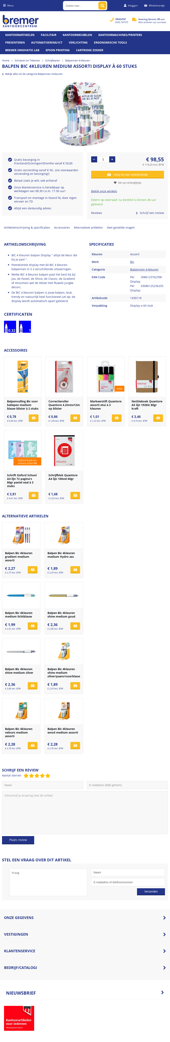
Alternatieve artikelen (88, 227)
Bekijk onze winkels (104, 191)
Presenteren (15, 42)
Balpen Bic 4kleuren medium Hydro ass (61, 555)
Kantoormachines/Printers (120, 35)
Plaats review (18, 840)
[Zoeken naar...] (102, 6)
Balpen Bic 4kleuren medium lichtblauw (18, 614)
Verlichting (78, 42)
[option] (85, 114)
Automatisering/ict (46, 42)
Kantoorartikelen (19, 35)
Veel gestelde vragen (121, 227)
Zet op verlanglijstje (127, 182)
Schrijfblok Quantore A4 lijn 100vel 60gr (62, 477)
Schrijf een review (150, 213)
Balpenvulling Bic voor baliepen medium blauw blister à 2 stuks (22, 404)
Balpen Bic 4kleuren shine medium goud (61, 614)
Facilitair (48, 35)
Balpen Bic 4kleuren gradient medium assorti (18, 556)
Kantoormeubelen (77, 35)
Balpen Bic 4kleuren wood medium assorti (62, 730)
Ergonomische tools (110, 42)
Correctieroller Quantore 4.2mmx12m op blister (64, 404)
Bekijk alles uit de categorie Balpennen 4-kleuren (32, 74)
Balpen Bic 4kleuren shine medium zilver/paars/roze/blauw (64, 672)
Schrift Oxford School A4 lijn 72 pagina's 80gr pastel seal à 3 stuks (22, 480)
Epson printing (58, 50)
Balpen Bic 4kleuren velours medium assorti (18, 732)
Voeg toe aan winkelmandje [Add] (127, 174)
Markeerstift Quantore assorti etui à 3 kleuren (106, 404)
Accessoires (62, 227)
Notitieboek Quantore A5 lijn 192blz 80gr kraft (147, 404)
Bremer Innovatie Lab (22, 50)
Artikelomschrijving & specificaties (27, 227)
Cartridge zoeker (89, 50)
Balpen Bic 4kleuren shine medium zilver (19, 671)
